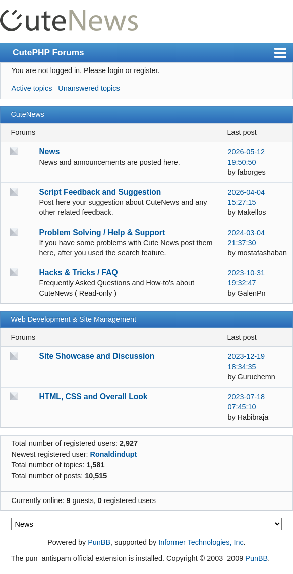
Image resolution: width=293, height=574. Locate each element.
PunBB (99, 542)
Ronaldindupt (113, 454)
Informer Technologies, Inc (201, 542)
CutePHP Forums (48, 52)
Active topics (32, 88)
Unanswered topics (89, 88)
